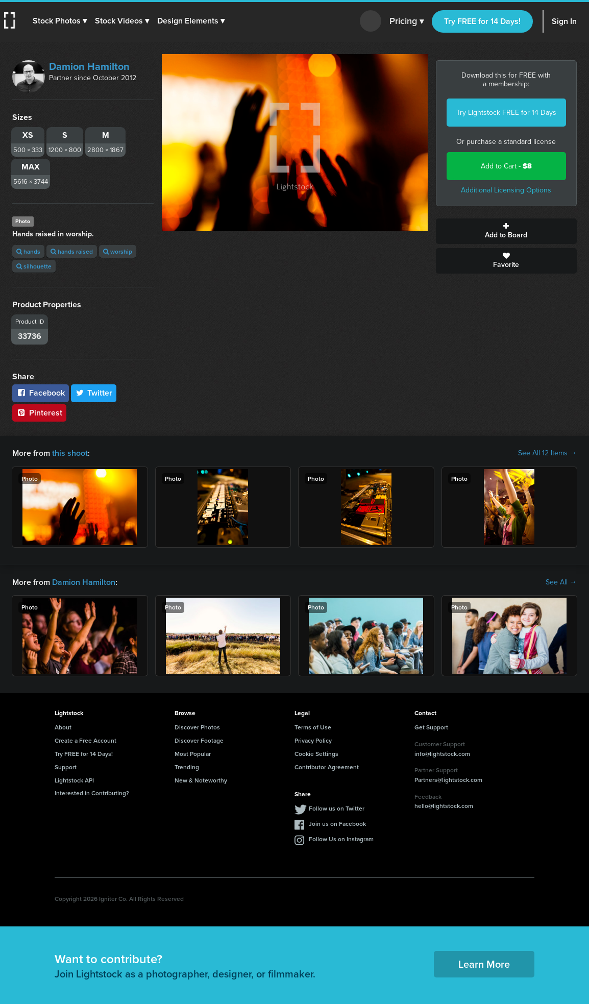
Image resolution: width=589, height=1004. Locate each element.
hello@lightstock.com (443, 805)
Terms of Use (312, 727)
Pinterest (39, 413)
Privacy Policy (313, 740)
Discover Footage (199, 740)
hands (28, 251)
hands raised (72, 251)
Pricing (406, 21)
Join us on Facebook (337, 823)
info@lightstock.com (442, 753)
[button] (60, 21)
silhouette (34, 266)
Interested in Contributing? (92, 793)
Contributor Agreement (326, 767)
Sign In (564, 21)
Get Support (431, 727)
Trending (187, 767)
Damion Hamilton (89, 66)
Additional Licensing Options (506, 190)
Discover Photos (197, 727)
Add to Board (506, 231)
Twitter (94, 393)
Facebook (40, 393)
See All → (561, 582)
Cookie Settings (316, 753)
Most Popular (193, 753)
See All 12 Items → (547, 453)
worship (117, 251)
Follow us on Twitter (336, 808)
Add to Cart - (506, 166)
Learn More (484, 964)
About (63, 727)
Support (66, 767)
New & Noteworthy (201, 780)
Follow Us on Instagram (341, 839)
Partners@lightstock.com (448, 779)
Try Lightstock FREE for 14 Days (506, 112)
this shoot (70, 453)
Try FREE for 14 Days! (482, 21)
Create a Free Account (85, 740)
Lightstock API (74, 780)
